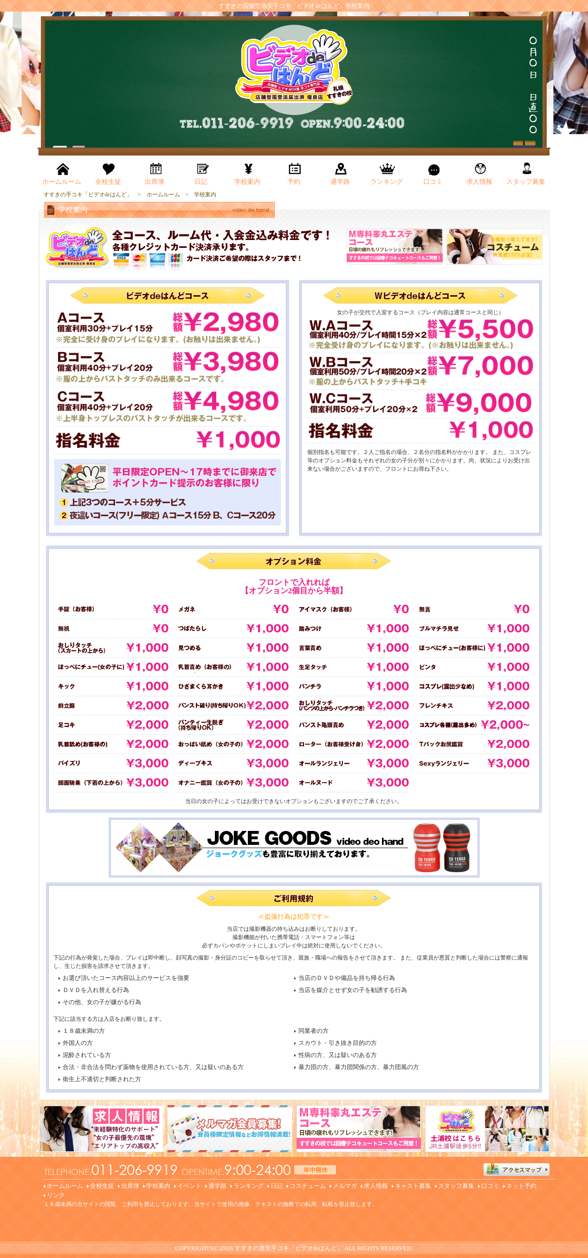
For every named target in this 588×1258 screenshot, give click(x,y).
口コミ (490, 1185)
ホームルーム (65, 1185)
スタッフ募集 (456, 1185)
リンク (56, 1195)
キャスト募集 (413, 1185)
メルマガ (345, 1185)
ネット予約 (521, 1185)
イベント (189, 1185)
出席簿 (130, 1185)
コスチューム (308, 1185)
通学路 (217, 1185)
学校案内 (158, 1185)
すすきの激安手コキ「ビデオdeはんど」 (289, 1248)
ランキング (248, 1185)
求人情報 (376, 1185)
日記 (277, 1185)
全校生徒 (102, 1185)
